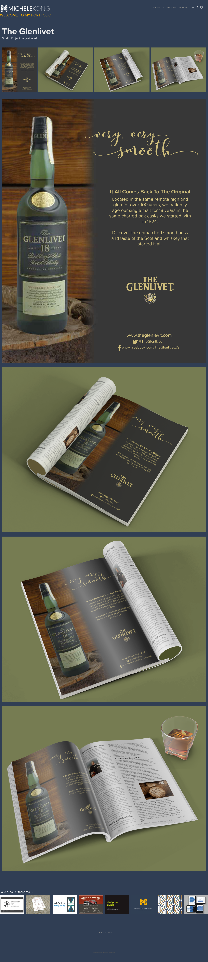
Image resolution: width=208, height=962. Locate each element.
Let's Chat (183, 7)
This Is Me (171, 7)
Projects (158, 7)
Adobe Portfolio (109, 952)
